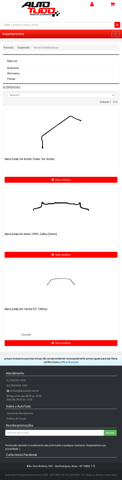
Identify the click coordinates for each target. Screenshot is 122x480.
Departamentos (13, 34)
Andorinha (13, 68)
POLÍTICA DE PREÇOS (68, 362)
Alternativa (13, 73)
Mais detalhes (61, 179)
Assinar (110, 432)
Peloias (11, 78)
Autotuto (9, 47)
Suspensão (23, 47)
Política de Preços (16, 418)
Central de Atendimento (20, 413)
